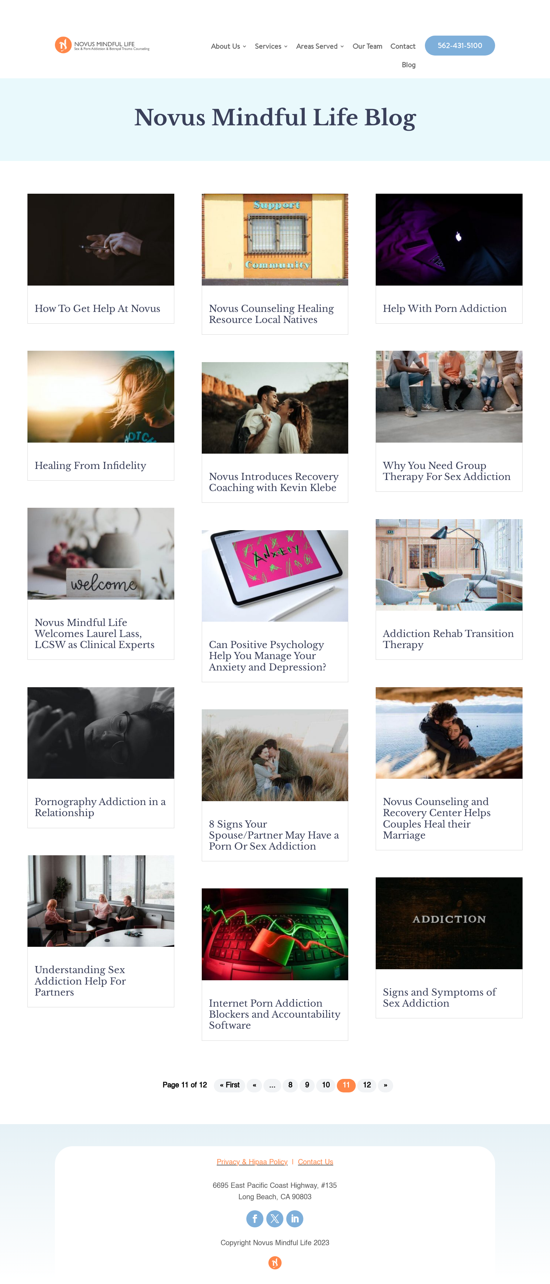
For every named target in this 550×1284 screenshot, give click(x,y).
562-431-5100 (460, 45)
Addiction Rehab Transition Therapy (448, 643)
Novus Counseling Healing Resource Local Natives (271, 318)
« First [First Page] (230, 1089)
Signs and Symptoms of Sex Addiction (439, 1001)
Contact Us (315, 1166)
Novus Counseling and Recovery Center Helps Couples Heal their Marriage (437, 822)
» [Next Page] (385, 1089)
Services (268, 47)
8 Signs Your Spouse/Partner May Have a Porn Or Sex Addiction (274, 839)
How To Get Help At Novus (97, 312)
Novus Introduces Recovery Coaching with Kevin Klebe (274, 486)
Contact (403, 47)
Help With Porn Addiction (445, 312)
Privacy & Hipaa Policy (252, 1166)
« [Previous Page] (254, 1089)
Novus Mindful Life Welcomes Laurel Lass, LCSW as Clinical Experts (95, 637)
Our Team (367, 47)
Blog (409, 65)
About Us (225, 47)
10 (326, 1089)
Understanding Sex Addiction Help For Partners (80, 984)
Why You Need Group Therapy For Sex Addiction (447, 475)
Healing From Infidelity (91, 469)
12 (367, 1089)
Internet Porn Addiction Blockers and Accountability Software (274, 1018)
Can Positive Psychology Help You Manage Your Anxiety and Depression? (267, 659)
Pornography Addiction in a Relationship (100, 811)
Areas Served (317, 47)
